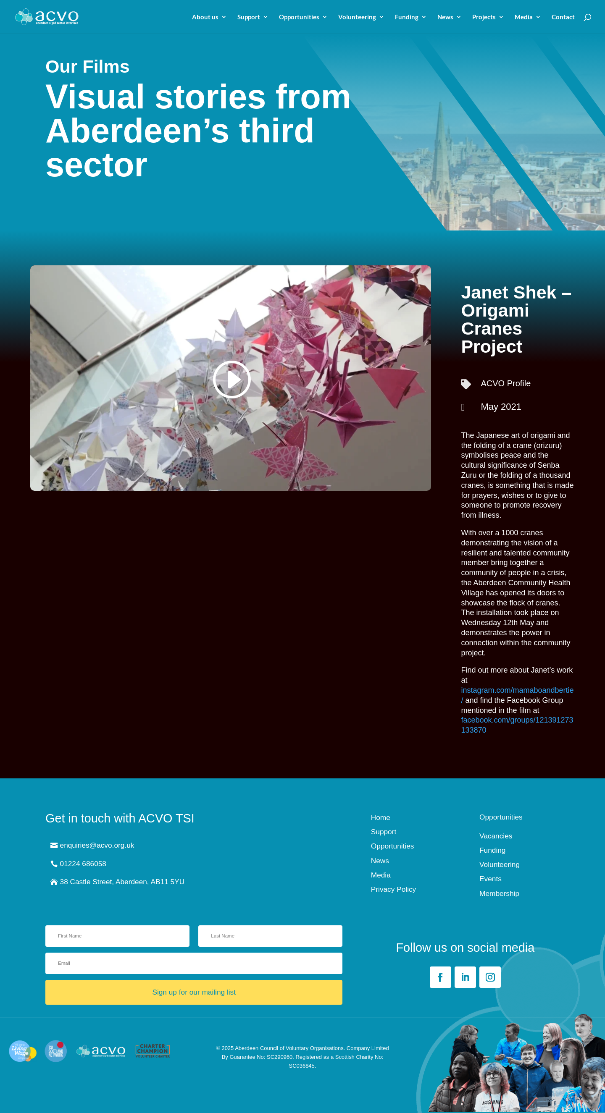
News (445, 17)
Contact (563, 17)
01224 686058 (83, 863)
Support (248, 17)
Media (524, 17)
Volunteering (357, 17)
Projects (484, 17)
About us (205, 17)
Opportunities (299, 17)
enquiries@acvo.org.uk (97, 845)
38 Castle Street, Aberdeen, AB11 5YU (122, 881)
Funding (406, 17)
